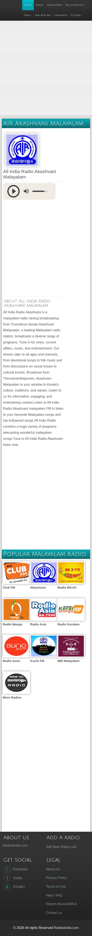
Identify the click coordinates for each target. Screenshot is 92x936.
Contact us (54, 912)
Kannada (60, 15)
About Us (53, 869)
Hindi (40, 5)
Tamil (27, 15)
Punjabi (76, 15)
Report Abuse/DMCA (61, 904)
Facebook (15, 869)
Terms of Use (56, 886)
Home (28, 5)
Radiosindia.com (66, 928)
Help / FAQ (54, 895)
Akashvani (54, 5)
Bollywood (74, 5)
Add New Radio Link (61, 847)
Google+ (14, 887)
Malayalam (43, 15)
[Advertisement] (46, 68)
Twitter (13, 878)
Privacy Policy (56, 878)
